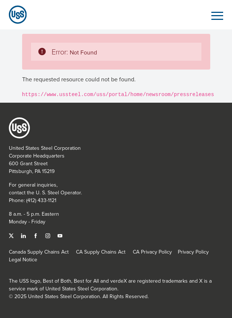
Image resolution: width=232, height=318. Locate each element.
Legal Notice (23, 259)
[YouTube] (60, 235)
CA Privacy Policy (152, 251)
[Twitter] (12, 235)
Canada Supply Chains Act (39, 251)
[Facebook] (36, 235)
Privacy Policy (193, 251)
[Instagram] (48, 235)
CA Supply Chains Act (100, 251)
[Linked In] (24, 235)
